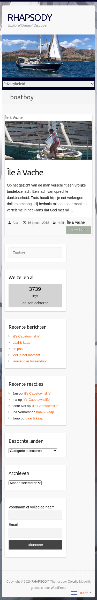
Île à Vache (25, 172)
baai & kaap (21, 342)
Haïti (60, 223)
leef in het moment (26, 355)
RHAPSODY (30, 17)
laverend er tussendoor (29, 361)
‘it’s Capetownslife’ (26, 336)
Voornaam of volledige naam (31, 507)
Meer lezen (78, 230)
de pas (17, 349)
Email (13, 524)
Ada (15, 223)
